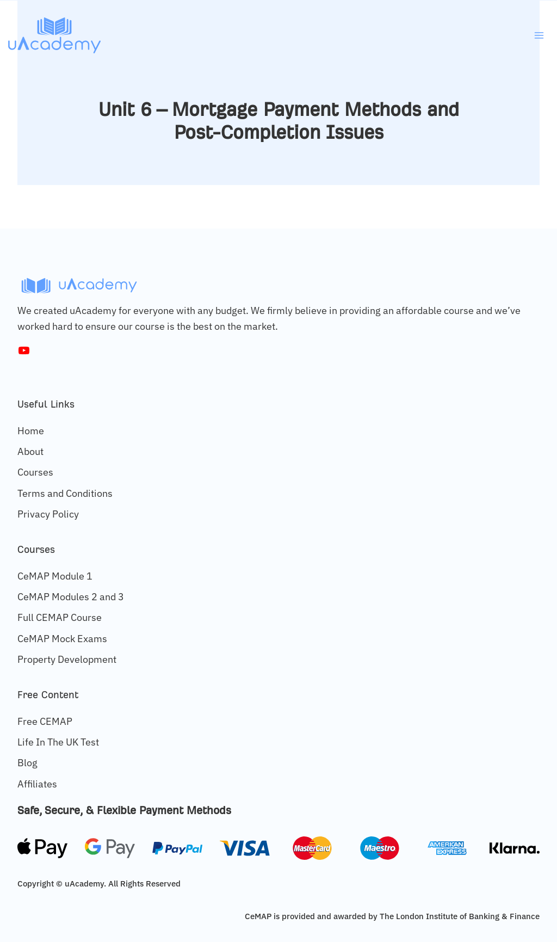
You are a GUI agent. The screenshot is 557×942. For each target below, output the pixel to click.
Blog (27, 762)
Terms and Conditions (65, 493)
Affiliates (37, 784)
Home (30, 430)
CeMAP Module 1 (54, 576)
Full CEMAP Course (59, 617)
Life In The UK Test (58, 742)
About (30, 451)
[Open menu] (539, 35)
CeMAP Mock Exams (62, 638)
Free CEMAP (44, 721)
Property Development (66, 659)
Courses (35, 472)
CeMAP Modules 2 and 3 (70, 596)
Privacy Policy (48, 514)
